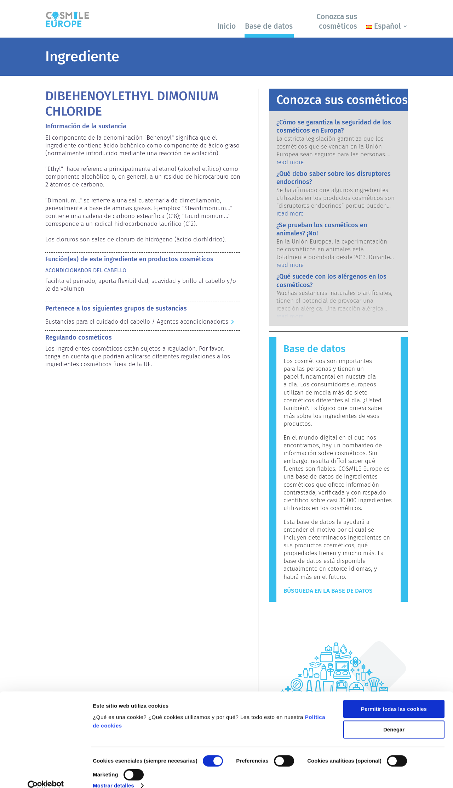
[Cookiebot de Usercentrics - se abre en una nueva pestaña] (46, 774)
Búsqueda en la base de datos (328, 590)
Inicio (226, 26)
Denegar (394, 718)
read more (290, 162)
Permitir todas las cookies (394, 697)
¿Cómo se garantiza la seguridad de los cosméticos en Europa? (333, 126)
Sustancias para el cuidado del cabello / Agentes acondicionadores (136, 321)
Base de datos (269, 26)
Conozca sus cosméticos (336, 21)
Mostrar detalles (113, 774)
